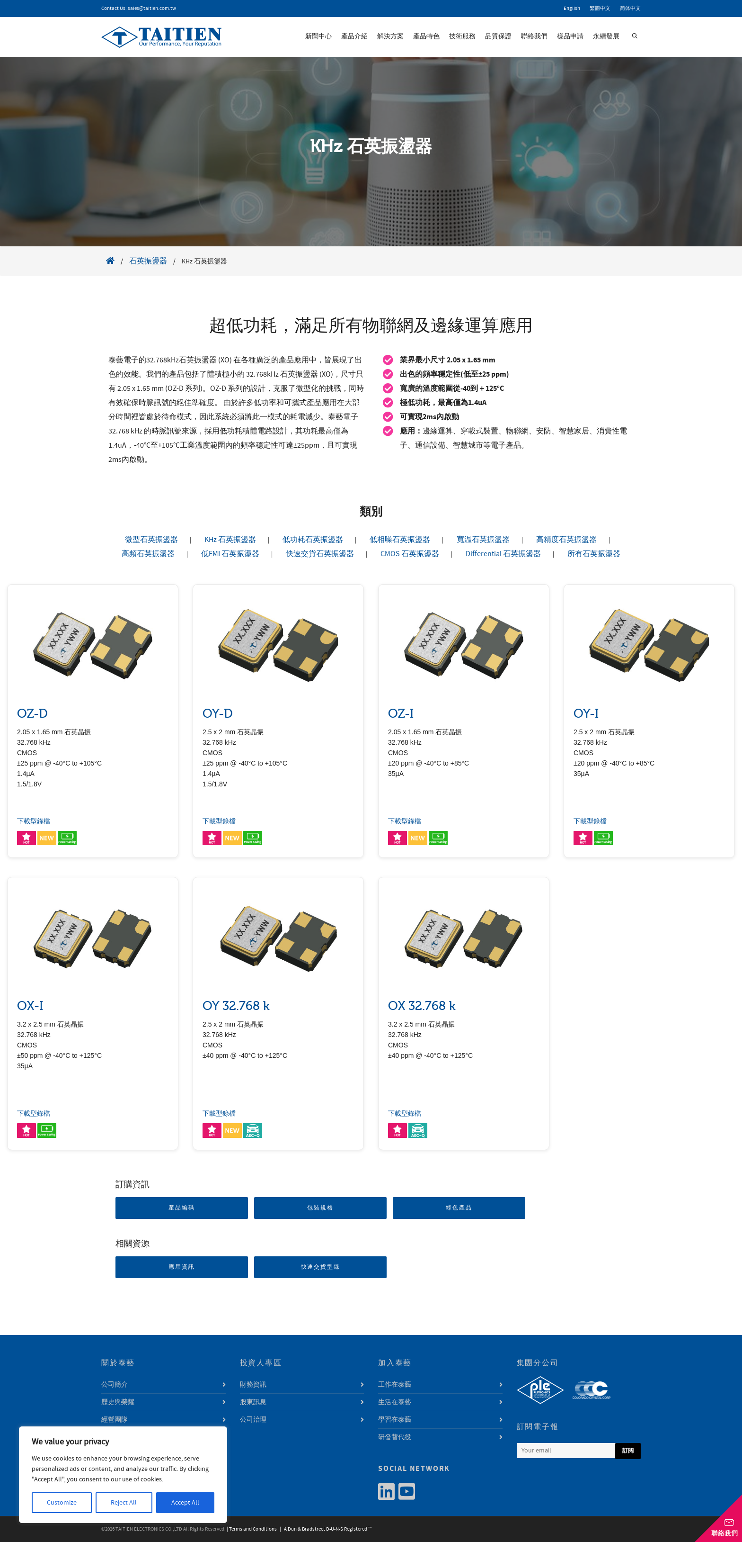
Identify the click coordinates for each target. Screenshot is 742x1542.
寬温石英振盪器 (483, 539)
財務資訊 (253, 1384)
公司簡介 (114, 1384)
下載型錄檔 (33, 821)
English (572, 8)
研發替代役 (394, 1437)
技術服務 (462, 36)
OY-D (218, 714)
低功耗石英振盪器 (313, 539)
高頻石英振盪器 (148, 554)
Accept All (185, 1502)
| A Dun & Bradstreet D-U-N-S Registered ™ (324, 1529)
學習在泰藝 (394, 1420)
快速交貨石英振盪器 (320, 554)
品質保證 (498, 36)
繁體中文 (600, 8)
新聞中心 (318, 36)
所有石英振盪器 (593, 554)
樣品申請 (570, 36)
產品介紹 (354, 36)
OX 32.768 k (422, 1006)
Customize (62, 1502)
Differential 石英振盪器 (503, 554)
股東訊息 (253, 1402)
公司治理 (253, 1420)
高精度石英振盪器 (566, 539)
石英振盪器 (148, 261)
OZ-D (32, 714)
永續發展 (606, 36)
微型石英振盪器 (151, 539)
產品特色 (426, 36)
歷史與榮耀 (117, 1402)
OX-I (30, 1006)
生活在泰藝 (394, 1402)
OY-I (586, 714)
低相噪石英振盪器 (400, 539)
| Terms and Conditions (252, 1529)
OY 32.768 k (236, 1006)
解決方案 (390, 36)
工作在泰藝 (394, 1384)
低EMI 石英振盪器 (230, 554)
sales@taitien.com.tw (152, 8)
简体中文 (630, 8)
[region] (123, 1474)
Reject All (124, 1502)
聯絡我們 (534, 36)
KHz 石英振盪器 (230, 539)
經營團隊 (114, 1420)
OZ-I (401, 714)
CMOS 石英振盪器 (409, 554)
